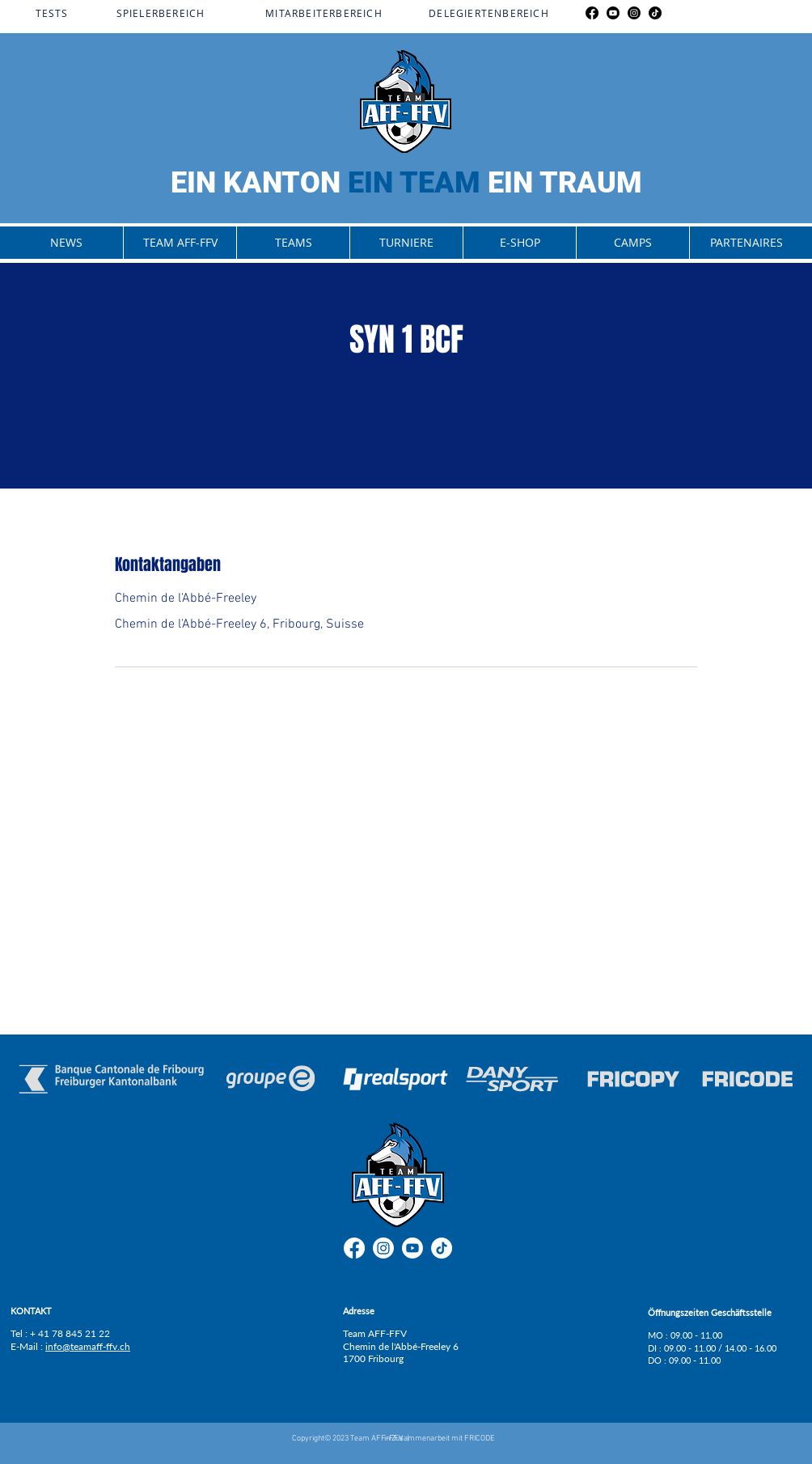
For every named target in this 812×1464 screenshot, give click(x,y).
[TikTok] (655, 12)
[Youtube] (613, 12)
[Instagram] (634, 12)
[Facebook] (592, 12)
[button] (179, 242)
